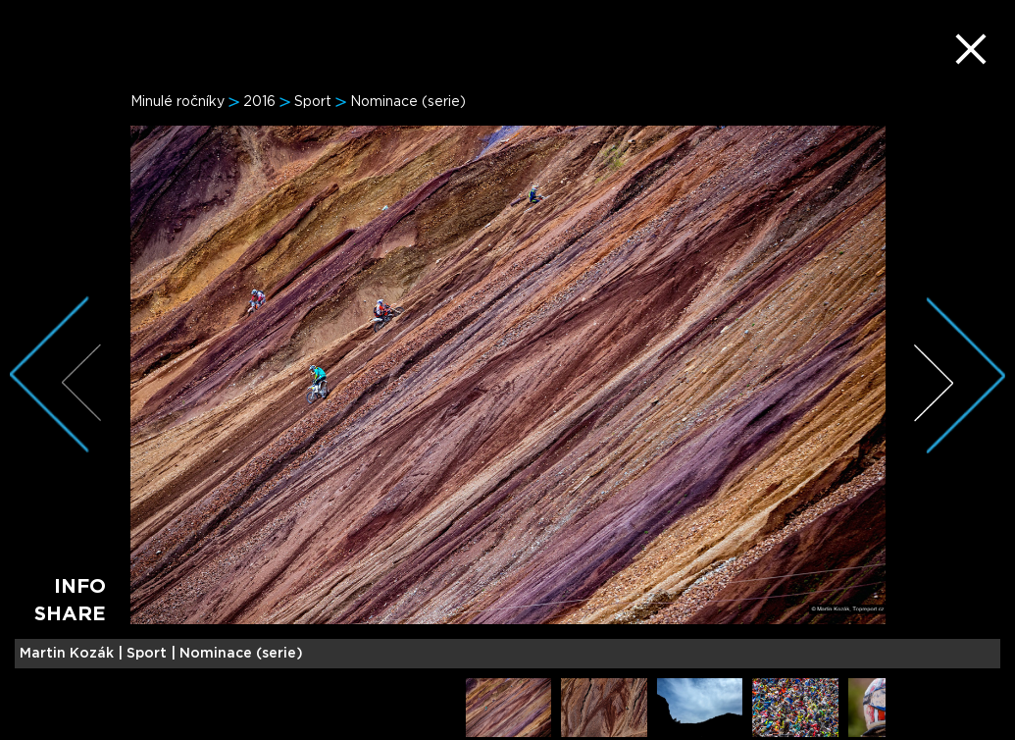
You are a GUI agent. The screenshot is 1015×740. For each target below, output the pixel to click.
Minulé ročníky (177, 102)
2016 (259, 102)
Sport (312, 102)
